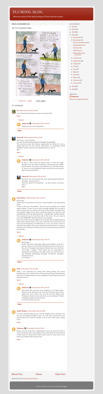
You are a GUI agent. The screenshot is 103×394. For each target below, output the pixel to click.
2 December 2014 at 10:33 (29, 269)
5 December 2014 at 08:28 (36, 311)
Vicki (18, 269)
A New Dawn (77, 50)
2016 (73, 29)
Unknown (25, 123)
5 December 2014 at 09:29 (40, 123)
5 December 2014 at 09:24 (40, 239)
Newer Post (17, 374)
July (74, 66)
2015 (73, 32)
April (75, 74)
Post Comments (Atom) (29, 378)
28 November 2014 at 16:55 (33, 137)
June (75, 69)
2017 (73, 26)
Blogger (64, 386)
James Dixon (21, 198)
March (75, 77)
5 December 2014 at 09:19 (40, 287)
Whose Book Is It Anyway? (79, 54)
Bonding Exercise (79, 45)
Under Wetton (22, 311)
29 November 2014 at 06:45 (35, 198)
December (77, 37)
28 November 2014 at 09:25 (28, 110)
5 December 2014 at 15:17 (37, 176)
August (76, 63)
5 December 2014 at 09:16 (35, 328)
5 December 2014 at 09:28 (40, 160)
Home (39, 374)
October (76, 58)
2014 (73, 35)
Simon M (20, 137)
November (77, 40)
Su (18, 110)
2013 (73, 86)
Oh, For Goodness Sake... (81, 42)
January (76, 83)
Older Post (60, 374)
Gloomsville (77, 48)
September (77, 61)
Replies (21, 120)
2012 (73, 89)
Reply (19, 116)
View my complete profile (79, 99)
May (75, 72)
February (76, 80)
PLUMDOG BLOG (28, 12)
